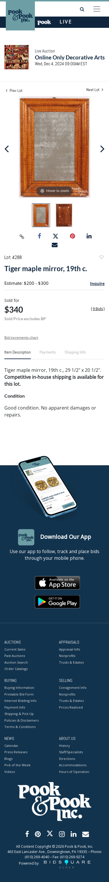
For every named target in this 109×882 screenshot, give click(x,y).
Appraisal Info (69, 649)
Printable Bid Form (19, 694)
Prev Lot (14, 90)
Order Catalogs (16, 669)
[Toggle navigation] (97, 9)
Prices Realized (71, 707)
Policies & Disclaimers (21, 720)
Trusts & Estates (71, 662)
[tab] (17, 354)
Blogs (8, 758)
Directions (67, 758)
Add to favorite (101, 258)
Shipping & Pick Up (19, 714)
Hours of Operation (74, 771)
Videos (9, 771)
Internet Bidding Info (20, 701)
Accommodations (72, 765)
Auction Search (16, 662)
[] (98, 308)
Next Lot (94, 89)
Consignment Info (73, 688)
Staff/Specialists (71, 752)
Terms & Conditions (19, 727)
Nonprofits (67, 656)
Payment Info (14, 707)
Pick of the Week (17, 765)
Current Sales (14, 649)
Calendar (11, 745)
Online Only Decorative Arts (70, 57)
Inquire (97, 283)
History (64, 745)
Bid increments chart (21, 337)
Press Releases (15, 752)
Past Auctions (14, 656)
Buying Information (19, 688)
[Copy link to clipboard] (21, 236)
